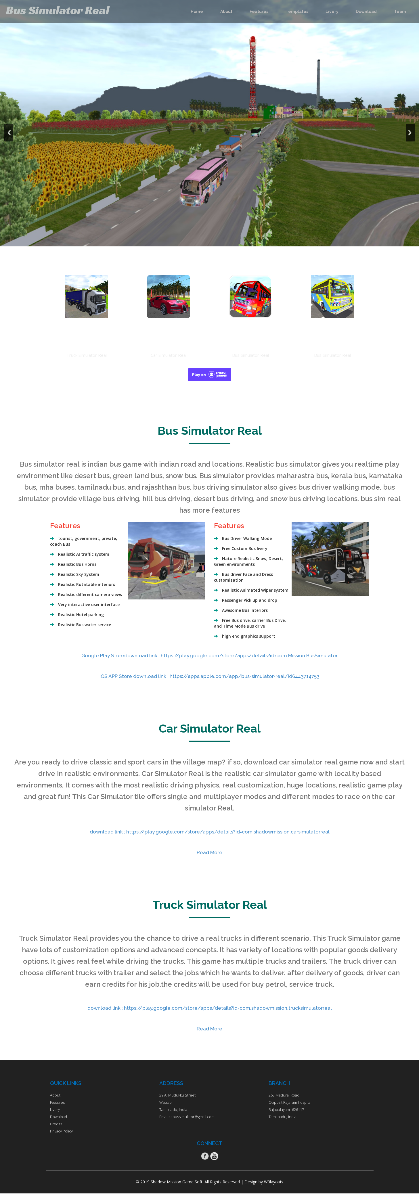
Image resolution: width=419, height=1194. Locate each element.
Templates (297, 11)
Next (407, 119)
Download (366, 11)
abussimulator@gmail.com (193, 1116)
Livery (332, 11)
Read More (209, 852)
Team (400, 11)
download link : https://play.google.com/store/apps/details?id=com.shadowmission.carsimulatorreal (209, 831)
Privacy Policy (61, 1131)
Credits (56, 1123)
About (226, 11)
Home (197, 11)
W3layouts (274, 1182)
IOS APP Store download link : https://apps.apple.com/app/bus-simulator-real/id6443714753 (209, 675)
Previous (11, 119)
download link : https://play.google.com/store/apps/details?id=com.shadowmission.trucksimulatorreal (209, 1007)
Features (259, 11)
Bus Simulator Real (67, 10)
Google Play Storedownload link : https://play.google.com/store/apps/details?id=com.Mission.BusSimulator (210, 655)
